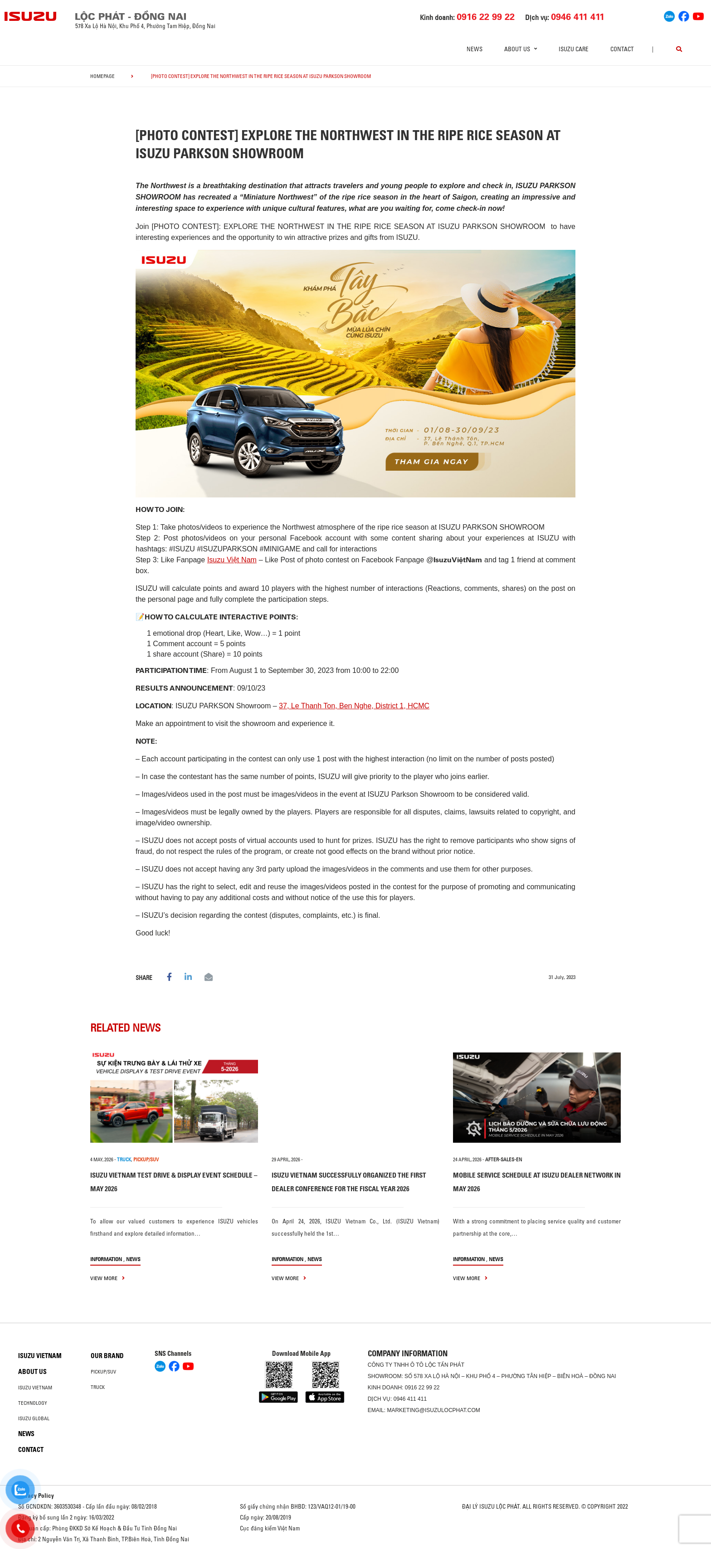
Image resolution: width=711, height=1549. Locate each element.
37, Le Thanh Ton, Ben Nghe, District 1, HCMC (354, 706)
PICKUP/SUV (146, 1159)
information (106, 1259)
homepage (102, 76)
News (474, 49)
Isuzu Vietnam (40, 1356)
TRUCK (124, 1159)
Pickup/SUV (103, 1372)
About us (32, 1372)
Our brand (107, 1356)
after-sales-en (503, 1159)
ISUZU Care (574, 49)
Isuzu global (33, 1418)
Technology (32, 1403)
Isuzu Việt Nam (232, 560)
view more (107, 1278)
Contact (622, 49)
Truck (98, 1387)
